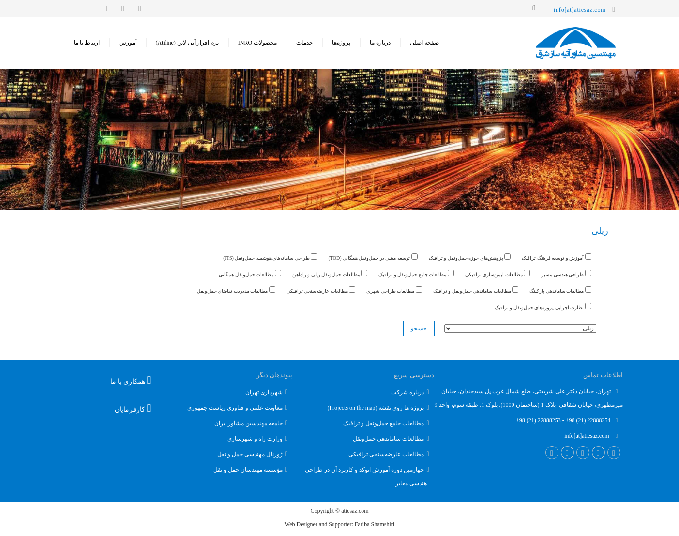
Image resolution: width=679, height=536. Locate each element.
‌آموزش (127, 42)
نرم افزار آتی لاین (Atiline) (187, 42)
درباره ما (380, 42)
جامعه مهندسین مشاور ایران (248, 423)
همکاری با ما (130, 380)
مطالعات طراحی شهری (394, 290)
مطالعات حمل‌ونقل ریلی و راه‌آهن (330, 273)
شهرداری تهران (264, 392)
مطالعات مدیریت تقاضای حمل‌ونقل (236, 290)
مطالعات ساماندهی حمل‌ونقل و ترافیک (476, 290)
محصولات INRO (257, 42)
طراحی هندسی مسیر (566, 273)
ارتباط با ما (87, 42)
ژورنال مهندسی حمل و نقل (250, 454)
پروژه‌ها (341, 42)
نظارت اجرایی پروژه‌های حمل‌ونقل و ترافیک (543, 306)
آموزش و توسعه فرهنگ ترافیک (556, 257)
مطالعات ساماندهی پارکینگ (560, 290)
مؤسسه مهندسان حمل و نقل (248, 469)
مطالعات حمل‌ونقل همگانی (250, 273)
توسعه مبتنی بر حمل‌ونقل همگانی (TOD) (372, 257)
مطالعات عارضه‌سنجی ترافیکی (321, 290)
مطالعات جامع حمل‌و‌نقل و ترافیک (383, 423)
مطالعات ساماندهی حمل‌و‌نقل (388, 438)
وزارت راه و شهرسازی (255, 438)
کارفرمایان (133, 408)
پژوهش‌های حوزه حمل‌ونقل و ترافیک (470, 257)
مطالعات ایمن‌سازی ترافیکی (497, 273)
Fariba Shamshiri (374, 524)
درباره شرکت (407, 392)
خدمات (304, 42)
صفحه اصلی (424, 42)
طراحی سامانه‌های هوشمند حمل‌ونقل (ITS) (270, 257)
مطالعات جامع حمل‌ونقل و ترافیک (416, 273)
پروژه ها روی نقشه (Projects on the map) (375, 407)
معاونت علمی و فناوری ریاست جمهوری (235, 407)
